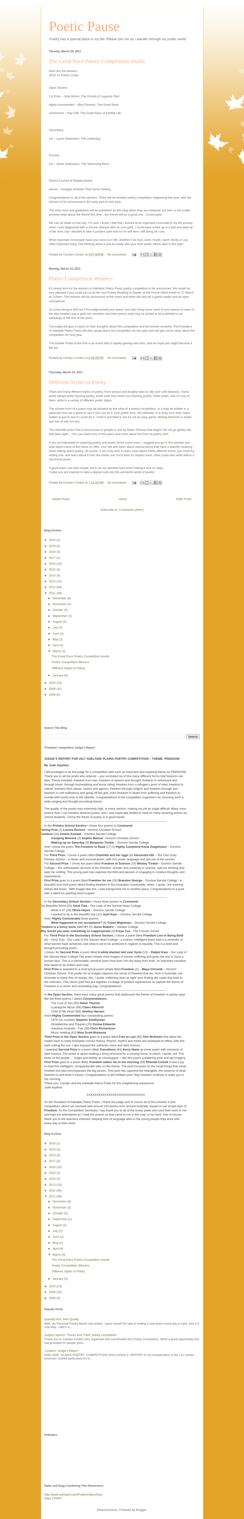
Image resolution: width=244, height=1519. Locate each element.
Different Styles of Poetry (77, 382)
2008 (53, 694)
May (55, 639)
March (57, 651)
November (59, 604)
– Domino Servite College (99, 834)
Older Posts (184, 499)
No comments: (117, 254)
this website (176, 442)
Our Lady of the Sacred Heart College (115, 905)
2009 (53, 689)
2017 (53, 558)
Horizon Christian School (104, 830)
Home (123, 499)
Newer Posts (61, 499)
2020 (53, 540)
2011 (53, 593)
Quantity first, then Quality (61, 1319)
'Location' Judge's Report (61, 1350)
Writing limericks (169, 417)
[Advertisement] (71, 711)
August (57, 621)
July (55, 627)
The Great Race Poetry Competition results (97, 61)
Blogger (141, 1510)
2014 (53, 575)
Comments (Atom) (131, 509)
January (58, 675)
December (59, 598)
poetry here (161, 434)
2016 (53, 563)
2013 (53, 581)
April (55, 645)
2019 (53, 546)
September (60, 616)
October (58, 610)
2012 (53, 587)
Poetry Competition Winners (81, 278)
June (56, 633)
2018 (53, 551)
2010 (53, 682)
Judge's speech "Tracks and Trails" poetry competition (80, 1335)
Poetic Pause (84, 26)
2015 (53, 569)
